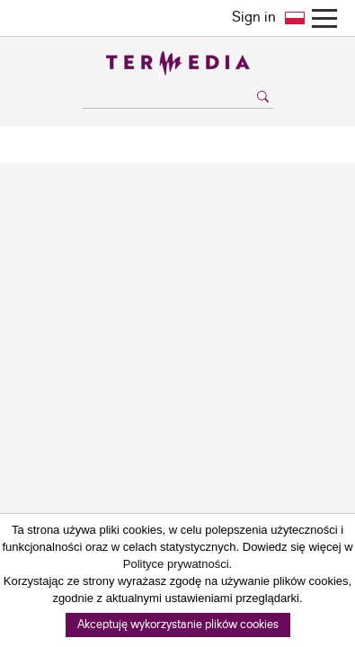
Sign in (254, 17)
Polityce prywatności (176, 564)
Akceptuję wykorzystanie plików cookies (178, 625)
